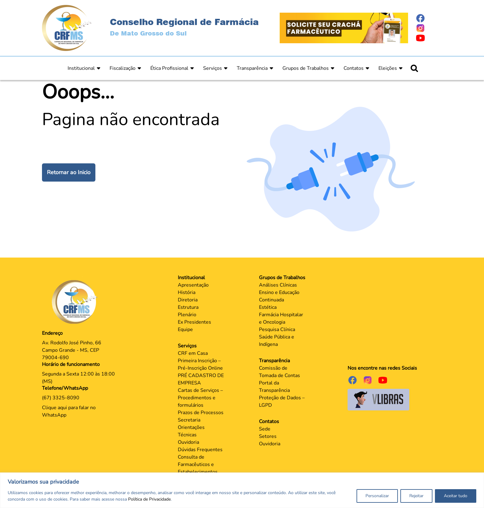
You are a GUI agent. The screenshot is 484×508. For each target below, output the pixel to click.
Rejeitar (416, 496)
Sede (264, 429)
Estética (268, 307)
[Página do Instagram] (428, 28)
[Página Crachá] (344, 27)
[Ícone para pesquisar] (414, 68)
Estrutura (188, 307)
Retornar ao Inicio (68, 172)
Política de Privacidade (149, 499)
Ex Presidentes (194, 322)
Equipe (185, 329)
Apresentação (193, 285)
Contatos (354, 68)
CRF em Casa (193, 353)
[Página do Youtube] (428, 38)
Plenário (187, 314)
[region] (242, 490)
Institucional (81, 68)
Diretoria (188, 299)
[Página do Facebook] (428, 18)
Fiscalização (123, 68)
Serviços (212, 68)
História (186, 292)
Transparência (252, 68)
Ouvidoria (188, 442)
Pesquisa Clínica (277, 329)
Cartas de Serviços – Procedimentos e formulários (200, 398)
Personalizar (377, 496)
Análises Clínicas (278, 285)
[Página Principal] (76, 301)
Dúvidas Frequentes (200, 449)
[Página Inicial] (67, 27)
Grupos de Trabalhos (305, 68)
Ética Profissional (169, 68)
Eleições (387, 68)
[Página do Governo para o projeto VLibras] (378, 399)
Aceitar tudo (455, 496)
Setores (268, 436)
